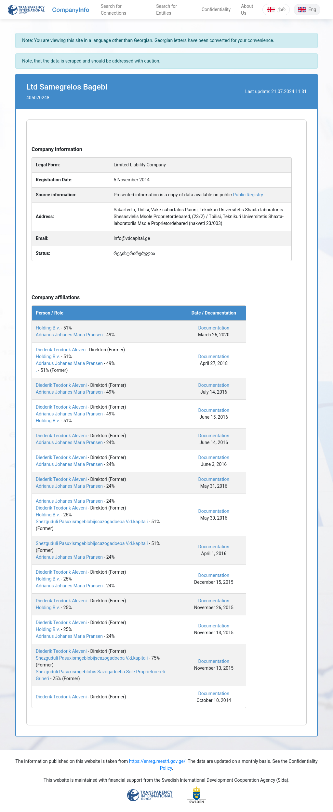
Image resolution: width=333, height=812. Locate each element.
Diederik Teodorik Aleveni (61, 385)
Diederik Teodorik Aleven (61, 349)
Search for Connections (113, 10)
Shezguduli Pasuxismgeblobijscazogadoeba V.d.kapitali (92, 521)
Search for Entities (166, 10)
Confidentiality (216, 9)
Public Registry (248, 194)
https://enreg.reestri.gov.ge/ (157, 761)
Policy (166, 768)
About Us (247, 10)
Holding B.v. (48, 327)
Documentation (214, 327)
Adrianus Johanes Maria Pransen (69, 334)
